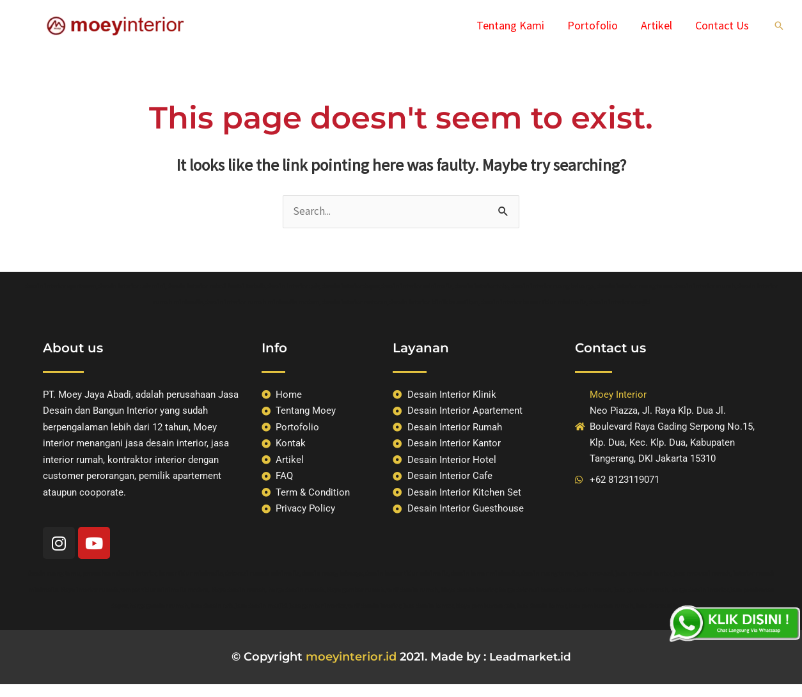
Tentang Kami (510, 25)
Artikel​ (656, 25)
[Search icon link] (779, 25)
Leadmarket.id (530, 657)
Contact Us (722, 25)
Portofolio (592, 25)
